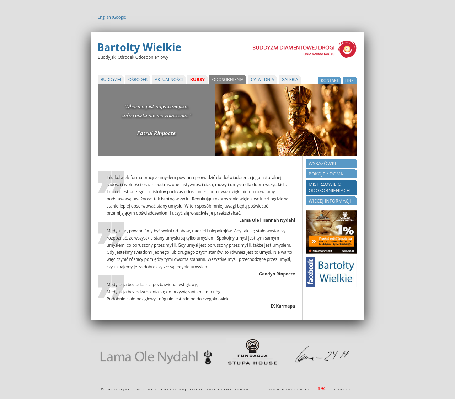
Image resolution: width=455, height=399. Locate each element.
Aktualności (169, 79)
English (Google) (112, 17)
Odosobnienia (228, 79)
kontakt (330, 80)
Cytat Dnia (262, 79)
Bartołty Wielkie (139, 47)
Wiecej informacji (330, 201)
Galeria (290, 79)
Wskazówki (322, 163)
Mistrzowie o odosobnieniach (329, 187)
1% (321, 388)
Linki (350, 80)
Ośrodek (138, 79)
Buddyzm (111, 79)
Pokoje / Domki (327, 173)
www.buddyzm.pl (289, 389)
